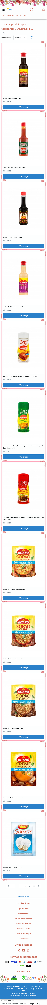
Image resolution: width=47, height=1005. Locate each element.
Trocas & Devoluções (23, 933)
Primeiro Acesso (23, 913)
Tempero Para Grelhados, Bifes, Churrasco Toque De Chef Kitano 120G (23, 518)
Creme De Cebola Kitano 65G (13, 798)
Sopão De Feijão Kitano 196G (13, 728)
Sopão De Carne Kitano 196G (13, 659)
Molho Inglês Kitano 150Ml (12, 98)
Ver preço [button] (23, 107)
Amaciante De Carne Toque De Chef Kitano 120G (20, 376)
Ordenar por (6, 37)
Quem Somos (24, 908)
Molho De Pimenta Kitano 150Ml (14, 168)
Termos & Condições (23, 923)
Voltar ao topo (23, 896)
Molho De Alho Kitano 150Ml (13, 307)
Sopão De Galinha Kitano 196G (14, 589)
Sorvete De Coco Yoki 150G (12, 867)
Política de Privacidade (23, 918)
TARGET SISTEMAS (29, 993)
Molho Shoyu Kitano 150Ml (12, 237)
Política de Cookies (23, 928)
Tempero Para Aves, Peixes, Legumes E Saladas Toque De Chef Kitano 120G (23, 447)
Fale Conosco (23, 938)
